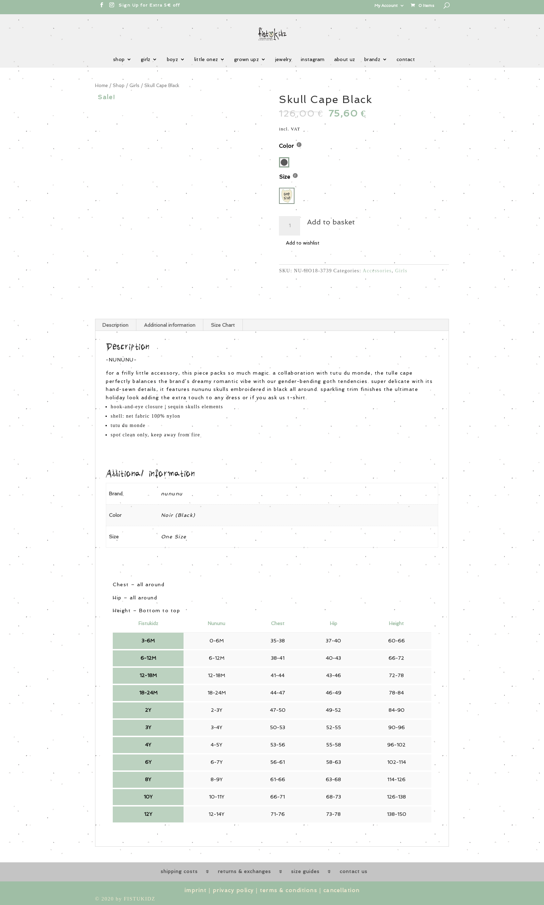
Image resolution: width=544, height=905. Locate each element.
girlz (146, 59)
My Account (386, 5)
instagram (313, 59)
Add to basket (331, 222)
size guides (305, 871)
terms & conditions (288, 890)
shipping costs (179, 871)
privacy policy (233, 890)
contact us (353, 871)
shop (119, 59)
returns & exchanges (244, 871)
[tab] (115, 325)
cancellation (341, 890)
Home (101, 85)
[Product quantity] (289, 226)
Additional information (169, 325)
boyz (172, 59)
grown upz (246, 59)
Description (115, 325)
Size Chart (223, 325)
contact (406, 59)
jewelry (283, 59)
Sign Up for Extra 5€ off (149, 5)
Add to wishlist (303, 243)
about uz (344, 59)
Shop (119, 85)
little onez (206, 59)
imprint (196, 890)
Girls (134, 85)
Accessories (377, 270)
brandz (372, 59)
